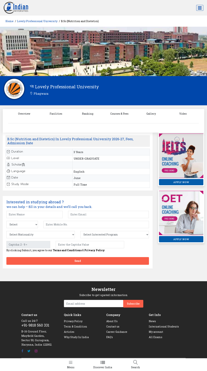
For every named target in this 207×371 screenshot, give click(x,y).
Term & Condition (75, 326)
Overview (24, 113)
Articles (69, 332)
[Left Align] (70, 364)
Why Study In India (76, 337)
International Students (164, 326)
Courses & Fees (119, 113)
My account (156, 332)
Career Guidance (116, 332)
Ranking (87, 113)
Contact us (112, 326)
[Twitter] (28, 351)
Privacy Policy (94, 250)
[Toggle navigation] (199, 8)
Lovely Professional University (37, 21)
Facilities (56, 113)
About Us (112, 321)
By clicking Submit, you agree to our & (55, 250)
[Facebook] (22, 351)
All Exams (155, 337)
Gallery (151, 113)
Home (9, 21)
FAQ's (109, 337)
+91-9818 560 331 (35, 325)
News (152, 321)
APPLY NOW (181, 182)
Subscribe (133, 303)
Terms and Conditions (67, 250)
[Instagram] (36, 351)
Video (183, 113)
